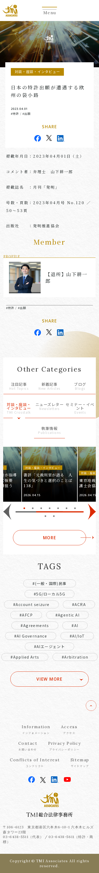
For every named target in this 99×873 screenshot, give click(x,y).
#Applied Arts (25, 657)
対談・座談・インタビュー (18, 408)
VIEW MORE (49, 679)
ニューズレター (49, 407)
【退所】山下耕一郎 (66, 277)
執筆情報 (49, 431)
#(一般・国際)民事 (49, 583)
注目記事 (18, 386)
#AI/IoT (77, 636)
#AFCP (26, 615)
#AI (75, 625)
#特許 (15, 113)
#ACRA (79, 604)
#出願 (26, 113)
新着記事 (49, 386)
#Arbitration (75, 657)
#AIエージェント (49, 646)
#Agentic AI (67, 615)
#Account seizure (31, 604)
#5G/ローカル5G (49, 594)
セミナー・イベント (80, 408)
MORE (49, 538)
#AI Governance (30, 636)
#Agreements (35, 625)
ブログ (80, 386)
